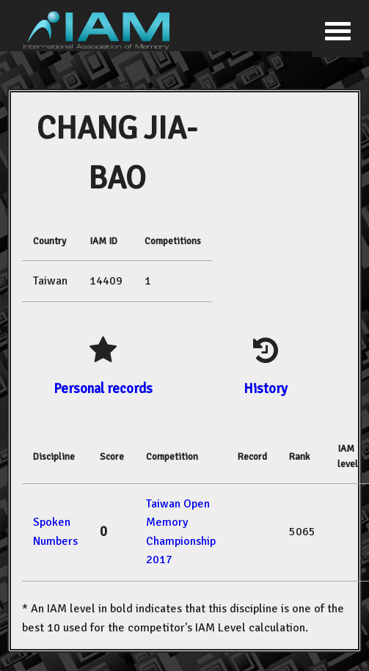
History (266, 388)
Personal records (103, 388)
